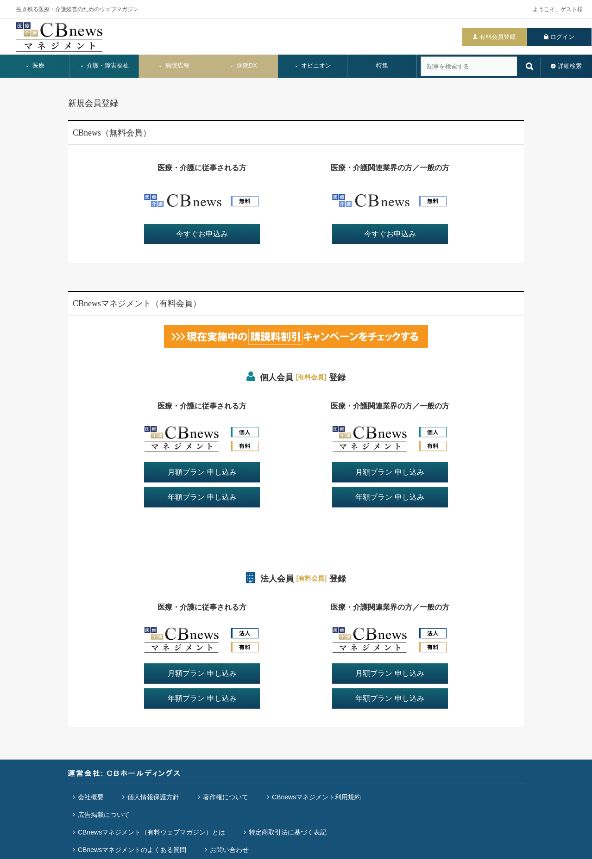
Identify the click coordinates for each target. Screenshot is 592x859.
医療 (34, 65)
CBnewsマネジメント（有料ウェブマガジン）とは (151, 832)
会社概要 (91, 797)
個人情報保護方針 (153, 797)
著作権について (225, 797)
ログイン (562, 36)
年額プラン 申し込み (202, 497)
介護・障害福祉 (104, 65)
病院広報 (173, 65)
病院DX (243, 65)
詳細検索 (570, 65)
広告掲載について (104, 814)
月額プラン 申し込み (202, 472)
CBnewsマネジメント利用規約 (316, 797)
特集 (382, 65)
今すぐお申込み (202, 234)
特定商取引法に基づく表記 (288, 832)
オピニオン (313, 65)
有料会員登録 (497, 36)
